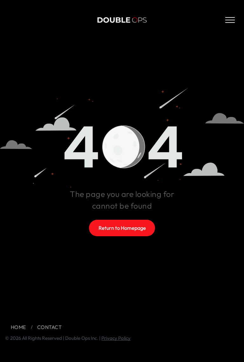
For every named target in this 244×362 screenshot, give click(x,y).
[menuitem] (19, 327)
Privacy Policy (116, 338)
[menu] (230, 20)
